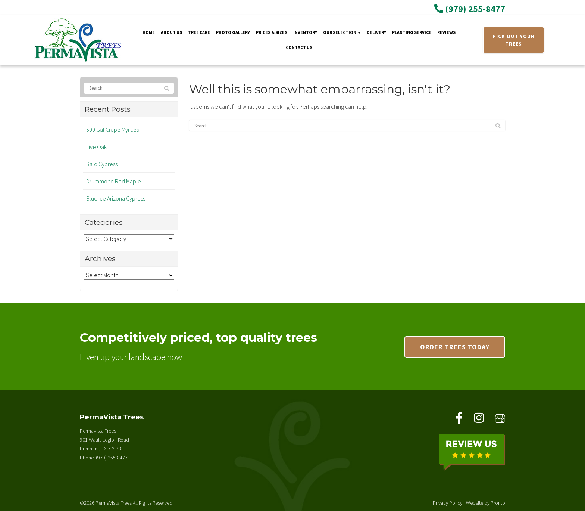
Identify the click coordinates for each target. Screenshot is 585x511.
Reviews (446, 32)
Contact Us (299, 47)
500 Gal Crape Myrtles (112, 129)
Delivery (376, 32)
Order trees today (454, 347)
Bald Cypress (102, 164)
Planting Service (411, 32)
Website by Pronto (485, 502)
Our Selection (342, 32)
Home (149, 32)
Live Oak (96, 147)
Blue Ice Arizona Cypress (115, 198)
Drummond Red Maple (113, 181)
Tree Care (199, 32)
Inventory (305, 32)
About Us (171, 32)
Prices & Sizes (271, 32)
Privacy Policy (447, 502)
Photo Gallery (233, 32)
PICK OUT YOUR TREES (513, 40)
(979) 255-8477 (469, 9)
